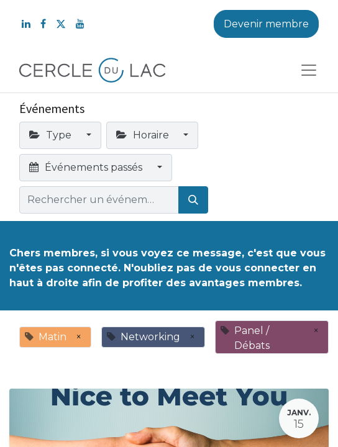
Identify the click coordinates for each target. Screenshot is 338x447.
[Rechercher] (193, 200)
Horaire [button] (143, 135)
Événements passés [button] (87, 167)
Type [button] (51, 135)
